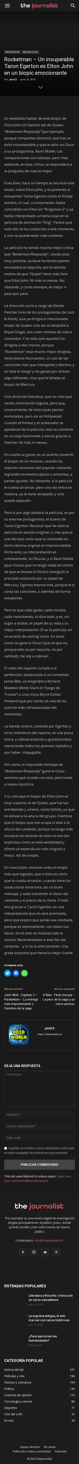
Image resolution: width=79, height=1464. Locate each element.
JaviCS (13, 79)
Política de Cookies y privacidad (32, 1451)
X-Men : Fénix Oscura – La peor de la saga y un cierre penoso (59, 999)
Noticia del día (12, 51)
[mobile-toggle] (7, 5)
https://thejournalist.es (49, 1034)
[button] (73, 5)
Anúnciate (61, 1451)
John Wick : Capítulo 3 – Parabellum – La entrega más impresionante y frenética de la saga (21, 1001)
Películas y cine (30, 51)
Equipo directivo (30, 1447)
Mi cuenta (49, 1447)
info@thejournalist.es (49, 1240)
